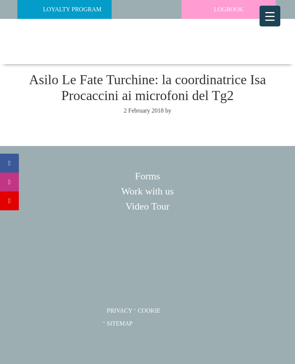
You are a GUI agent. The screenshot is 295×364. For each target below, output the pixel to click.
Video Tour (148, 206)
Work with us (147, 191)
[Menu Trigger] (270, 16)
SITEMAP (119, 323)
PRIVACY (119, 310)
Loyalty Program (61, 9)
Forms (147, 176)
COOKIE (149, 310)
